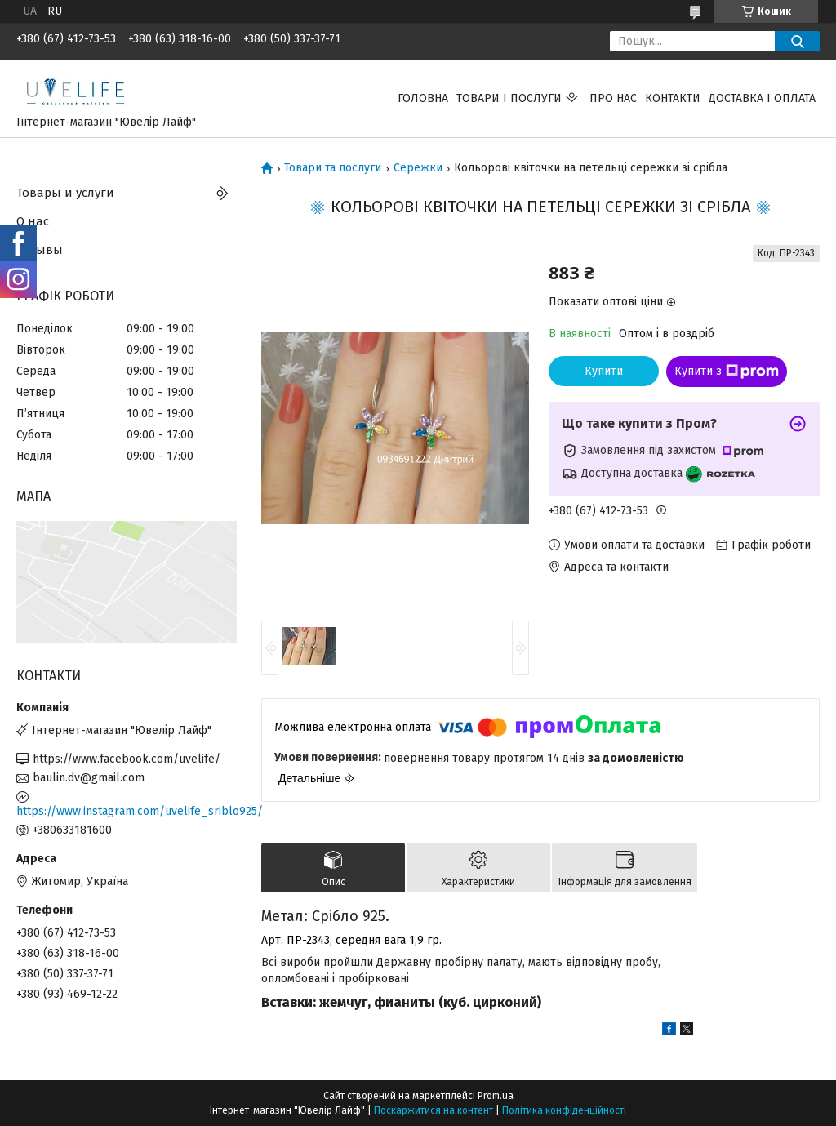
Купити (604, 371)
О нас (32, 221)
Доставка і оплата (762, 98)
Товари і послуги (509, 98)
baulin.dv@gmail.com (89, 778)
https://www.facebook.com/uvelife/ (126, 759)
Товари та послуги (332, 168)
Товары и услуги (65, 192)
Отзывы (39, 250)
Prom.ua (496, 1096)
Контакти (672, 98)
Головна (423, 98)
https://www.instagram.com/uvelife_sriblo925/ (126, 811)
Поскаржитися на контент (433, 1110)
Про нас (613, 98)
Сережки (418, 168)
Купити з (726, 371)
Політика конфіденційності (564, 1110)
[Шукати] (797, 41)
